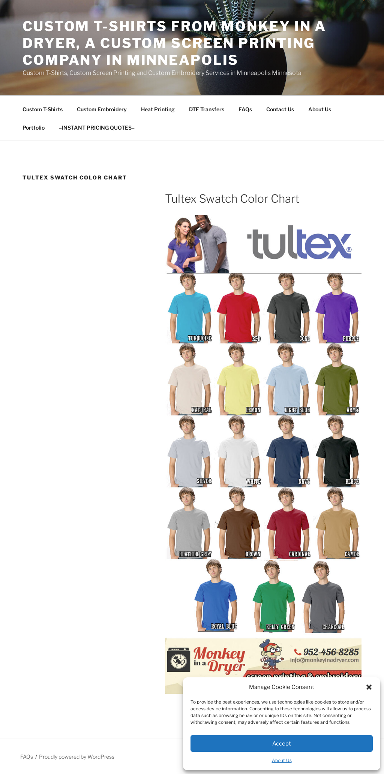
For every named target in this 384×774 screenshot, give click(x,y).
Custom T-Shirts (42, 109)
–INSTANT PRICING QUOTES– (97, 127)
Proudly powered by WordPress (76, 756)
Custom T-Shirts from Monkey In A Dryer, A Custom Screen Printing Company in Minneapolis (174, 43)
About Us (282, 760)
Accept (281, 743)
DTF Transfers (206, 109)
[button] (369, 687)
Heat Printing (158, 109)
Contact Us (280, 109)
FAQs (245, 109)
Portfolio (33, 127)
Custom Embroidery (102, 109)
